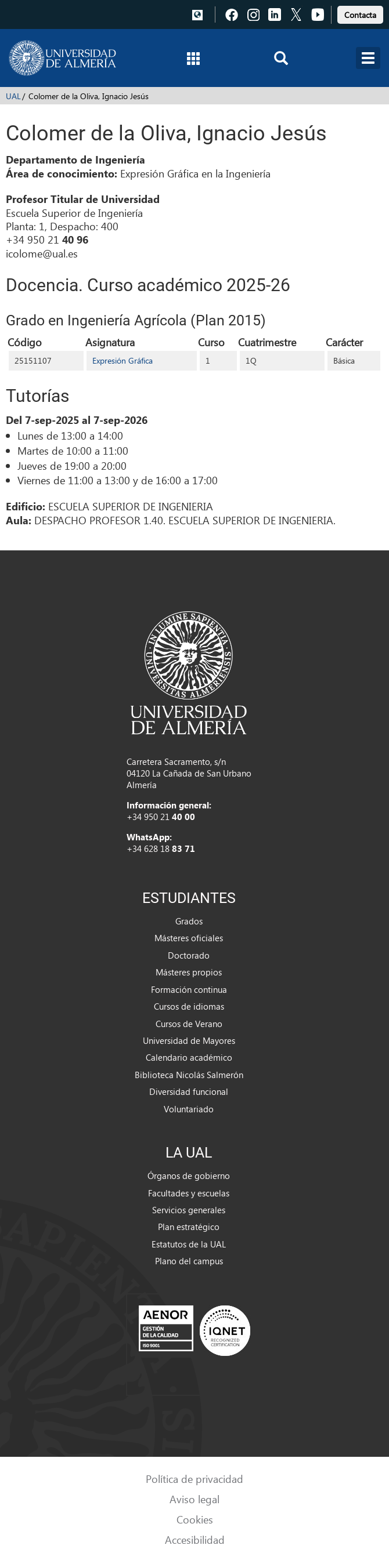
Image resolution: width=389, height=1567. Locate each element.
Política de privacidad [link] (194, 1478)
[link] (360, 13)
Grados (189, 921)
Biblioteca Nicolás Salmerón (189, 1074)
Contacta (360, 14)
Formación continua (189, 989)
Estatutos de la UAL (189, 1244)
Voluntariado (189, 1109)
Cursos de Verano (189, 1023)
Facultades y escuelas (188, 1193)
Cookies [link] (195, 1519)
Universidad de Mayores (189, 1040)
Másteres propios (189, 972)
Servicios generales (188, 1210)
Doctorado (189, 955)
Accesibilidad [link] (195, 1539)
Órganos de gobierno (188, 1175)
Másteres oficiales (188, 938)
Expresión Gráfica (122, 360)
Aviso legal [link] (194, 1499)
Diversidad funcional (188, 1091)
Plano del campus (189, 1261)
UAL (13, 95)
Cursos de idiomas (189, 1006)
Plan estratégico (188, 1226)
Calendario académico (189, 1057)
